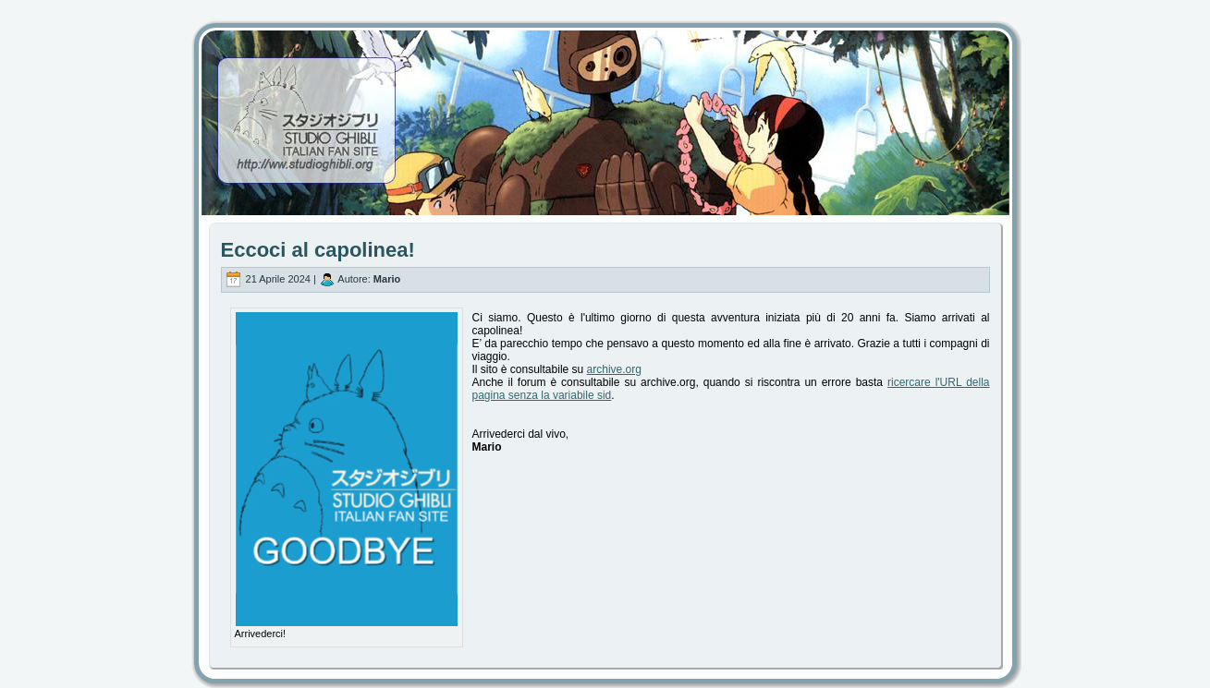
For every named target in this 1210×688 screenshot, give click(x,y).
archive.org (614, 369)
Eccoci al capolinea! (318, 249)
